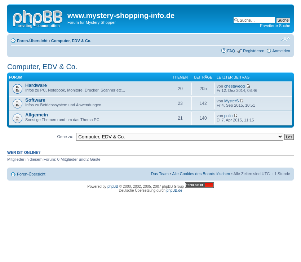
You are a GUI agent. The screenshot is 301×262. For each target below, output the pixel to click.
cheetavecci (234, 86)
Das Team (160, 174)
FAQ (231, 51)
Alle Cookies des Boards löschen (201, 174)
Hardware (36, 85)
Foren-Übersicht (32, 41)
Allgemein (36, 114)
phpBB (112, 186)
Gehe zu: (65, 136)
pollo (228, 116)
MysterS (231, 101)
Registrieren (253, 51)
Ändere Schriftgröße (285, 39)
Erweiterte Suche (275, 25)
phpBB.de (174, 190)
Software (35, 100)
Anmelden (281, 51)
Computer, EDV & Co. (71, 41)
